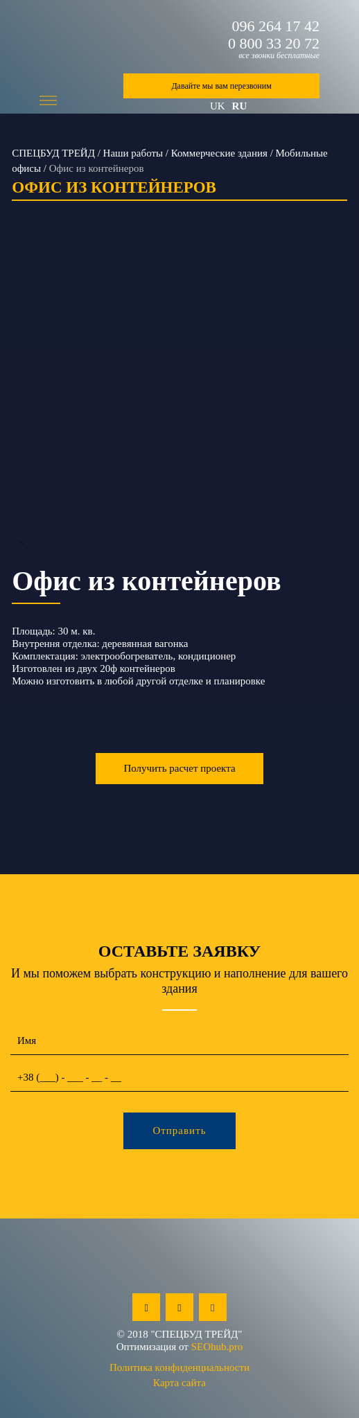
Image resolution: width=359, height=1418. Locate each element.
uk (217, 106)
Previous (21, 400)
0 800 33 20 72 (273, 43)
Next (338, 400)
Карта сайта (179, 1382)
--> (179, 400)
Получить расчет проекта (179, 768)
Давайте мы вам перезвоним (221, 86)
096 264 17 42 (276, 26)
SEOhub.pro (217, 1346)
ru (239, 106)
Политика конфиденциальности (179, 1367)
